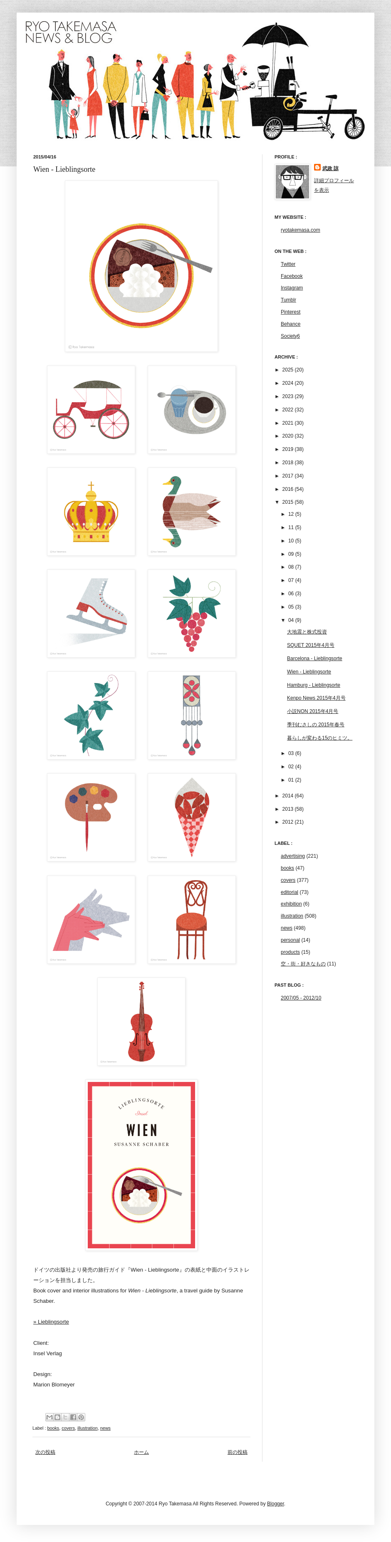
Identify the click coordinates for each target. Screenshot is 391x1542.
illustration (87, 1428)
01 (291, 780)
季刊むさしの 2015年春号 (315, 725)
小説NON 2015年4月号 (312, 711)
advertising (293, 856)
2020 (288, 436)
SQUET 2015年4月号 (310, 645)
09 (291, 554)
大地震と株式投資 (307, 632)
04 (291, 620)
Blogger (275, 1504)
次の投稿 (45, 1452)
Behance (290, 324)
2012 (288, 822)
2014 (288, 796)
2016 (288, 489)
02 (291, 767)
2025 (288, 370)
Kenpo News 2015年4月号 (316, 698)
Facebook (292, 276)
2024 (288, 383)
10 (291, 541)
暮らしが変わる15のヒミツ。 (319, 738)
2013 (288, 809)
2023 (288, 396)
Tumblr (288, 300)
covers (68, 1428)
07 (291, 580)
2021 (288, 423)
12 (291, 514)
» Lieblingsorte (51, 1322)
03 (291, 753)
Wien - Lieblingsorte (309, 672)
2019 (288, 449)
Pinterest (290, 312)
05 (291, 607)
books (53, 1428)
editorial (289, 892)
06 (291, 594)
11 (291, 527)
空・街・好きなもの (303, 964)
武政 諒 (330, 168)
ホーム (141, 1452)
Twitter (288, 264)
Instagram (292, 288)
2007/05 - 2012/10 (301, 998)
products (290, 952)
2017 (288, 476)
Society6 (290, 336)
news (105, 1428)
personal (290, 940)
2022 (288, 410)
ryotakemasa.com (300, 230)
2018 (288, 462)
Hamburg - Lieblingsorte (313, 685)
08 (291, 567)
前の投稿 (237, 1452)
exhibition (291, 904)
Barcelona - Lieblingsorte (314, 658)
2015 (288, 502)
